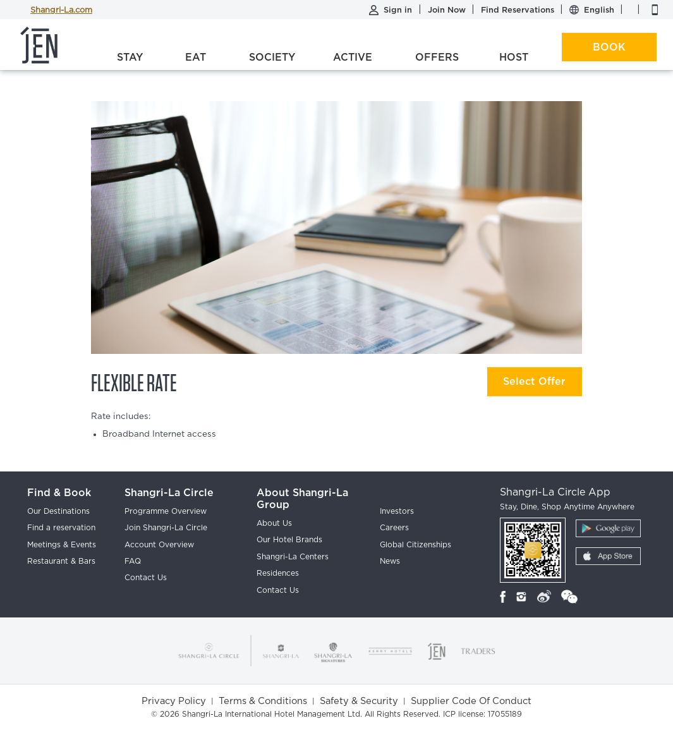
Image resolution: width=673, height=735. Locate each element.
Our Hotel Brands (289, 540)
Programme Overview (165, 511)
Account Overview (159, 545)
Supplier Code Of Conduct (471, 701)
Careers (394, 528)
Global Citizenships (415, 545)
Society (272, 57)
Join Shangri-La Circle (165, 528)
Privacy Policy (174, 701)
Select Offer (534, 381)
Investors (397, 511)
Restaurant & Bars (61, 561)
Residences (278, 573)
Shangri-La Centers (293, 557)
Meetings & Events (61, 545)
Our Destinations (58, 511)
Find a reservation (61, 528)
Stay (130, 57)
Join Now (448, 10)
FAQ (132, 561)
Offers (437, 57)
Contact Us (145, 577)
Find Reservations (519, 10)
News (390, 561)
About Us (274, 523)
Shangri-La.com (61, 10)
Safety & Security (359, 701)
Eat (195, 57)
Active (352, 57)
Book (609, 47)
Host (513, 57)
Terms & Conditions (263, 701)
